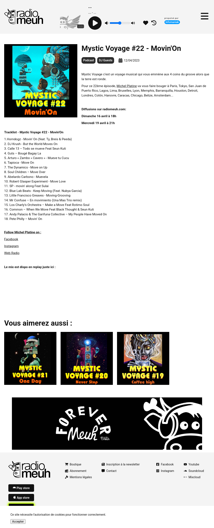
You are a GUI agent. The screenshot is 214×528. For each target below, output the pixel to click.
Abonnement (76, 471)
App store (21, 497)
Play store (21, 488)
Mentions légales (78, 477)
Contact (109, 471)
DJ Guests (105, 60)
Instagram (11, 246)
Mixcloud (192, 477)
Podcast (88, 60)
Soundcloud (194, 471)
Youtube (191, 464)
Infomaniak (172, 22)
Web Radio (11, 253)
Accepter (18, 521)
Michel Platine (127, 86)
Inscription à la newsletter (121, 464)
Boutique (73, 464)
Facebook (11, 239)
